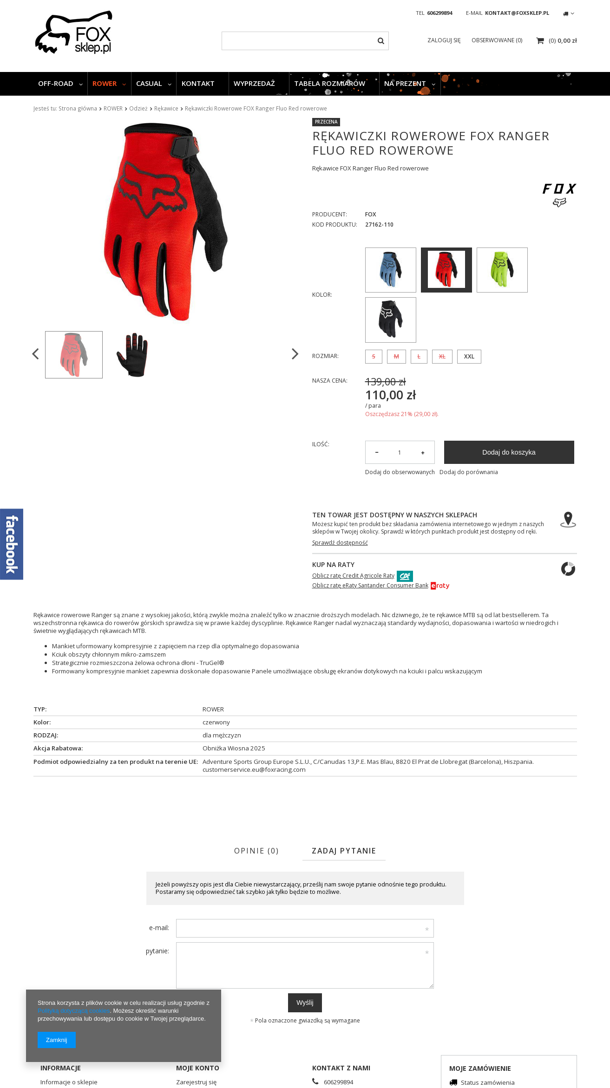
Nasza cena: (330, 380)
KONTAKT (198, 83)
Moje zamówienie (480, 1068)
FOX (370, 214)
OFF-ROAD (55, 83)
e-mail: (159, 927)
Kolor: (322, 295)
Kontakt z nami (341, 1067)
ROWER (104, 83)
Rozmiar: (325, 356)
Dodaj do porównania (468, 472)
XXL (469, 356)
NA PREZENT (405, 83)
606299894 (439, 12)
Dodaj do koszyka (509, 452)
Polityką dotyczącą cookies (74, 1010)
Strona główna (78, 108)
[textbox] (305, 41)
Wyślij (304, 1002)
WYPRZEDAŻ (254, 83)
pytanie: (157, 950)
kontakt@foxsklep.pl (517, 12)
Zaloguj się (444, 40)
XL (442, 356)
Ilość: (320, 444)
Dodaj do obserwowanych (400, 472)
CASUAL (149, 83)
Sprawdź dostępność (340, 543)
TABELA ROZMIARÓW (329, 83)
